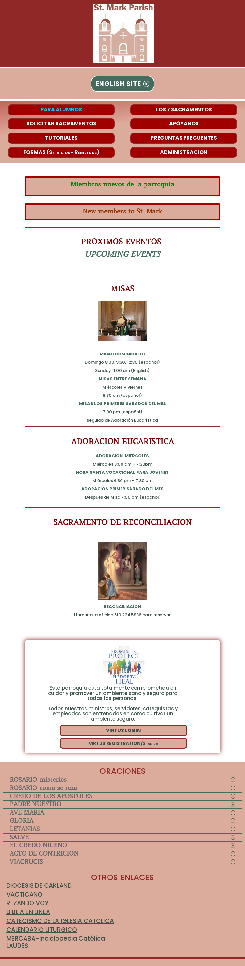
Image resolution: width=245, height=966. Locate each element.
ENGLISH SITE (118, 83)
